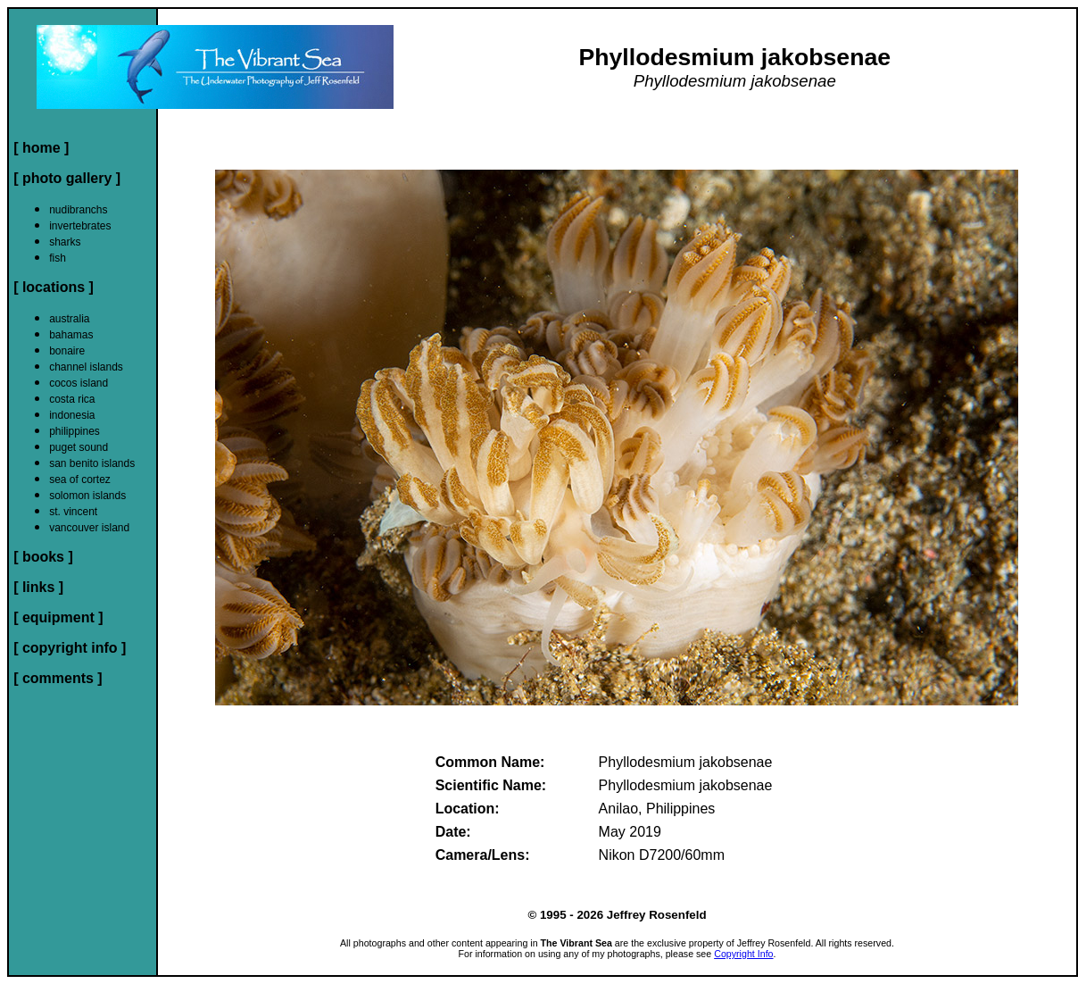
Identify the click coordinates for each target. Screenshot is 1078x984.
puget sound (78, 447)
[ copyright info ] (69, 647)
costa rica (72, 399)
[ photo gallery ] (66, 178)
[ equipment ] (58, 617)
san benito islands (92, 463)
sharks (64, 242)
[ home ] (41, 147)
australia (69, 319)
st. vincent (73, 511)
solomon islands (87, 495)
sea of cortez (80, 479)
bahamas (71, 335)
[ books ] (43, 556)
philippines (74, 431)
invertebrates (80, 226)
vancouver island (89, 527)
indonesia (72, 415)
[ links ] (38, 587)
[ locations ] (53, 287)
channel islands (86, 367)
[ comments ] (58, 678)
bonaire (67, 351)
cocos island (78, 383)
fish (57, 258)
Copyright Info (743, 953)
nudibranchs (78, 210)
